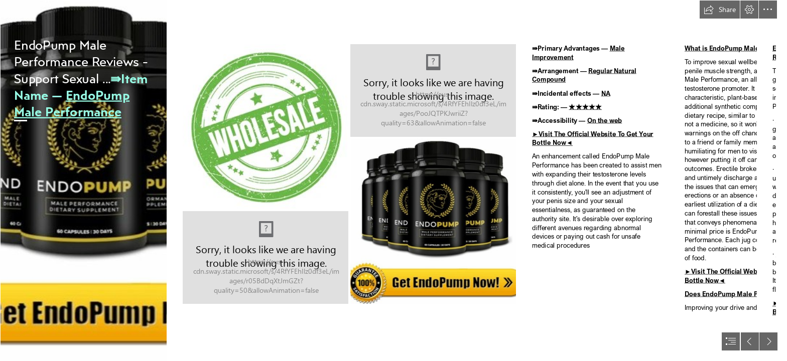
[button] (720, 10)
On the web (604, 120)
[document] (393, 180)
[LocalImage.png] (265, 127)
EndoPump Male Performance (71, 103)
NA (605, 93)
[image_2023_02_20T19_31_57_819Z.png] (83, 180)
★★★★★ (585, 106)
